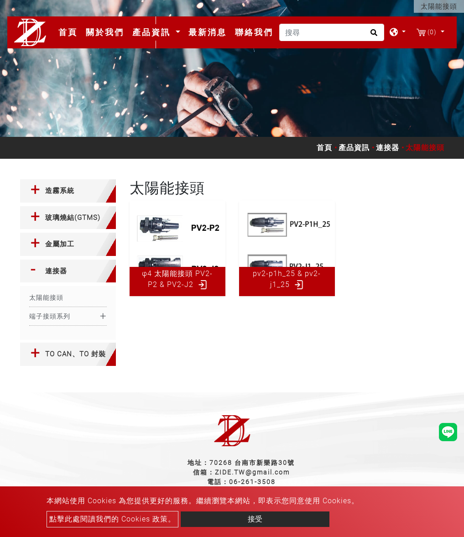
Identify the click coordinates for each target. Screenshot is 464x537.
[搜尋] (331, 32)
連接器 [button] (56, 271)
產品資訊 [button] (153, 32)
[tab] (68, 191)
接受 (255, 519)
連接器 (387, 147)
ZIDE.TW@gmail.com (252, 472)
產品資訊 (354, 147)
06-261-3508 (252, 481)
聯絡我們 (254, 32)
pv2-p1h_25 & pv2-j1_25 (287, 279)
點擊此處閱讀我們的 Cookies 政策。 (112, 519)
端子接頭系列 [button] (49, 316)
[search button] (372, 35)
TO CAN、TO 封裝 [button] (75, 354)
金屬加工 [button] (59, 244)
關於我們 (105, 32)
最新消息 (207, 32)
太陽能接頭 (46, 297)
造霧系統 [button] (59, 191)
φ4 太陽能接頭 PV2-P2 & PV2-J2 (177, 279)
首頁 (69, 32)
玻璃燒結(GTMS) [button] (72, 218)
